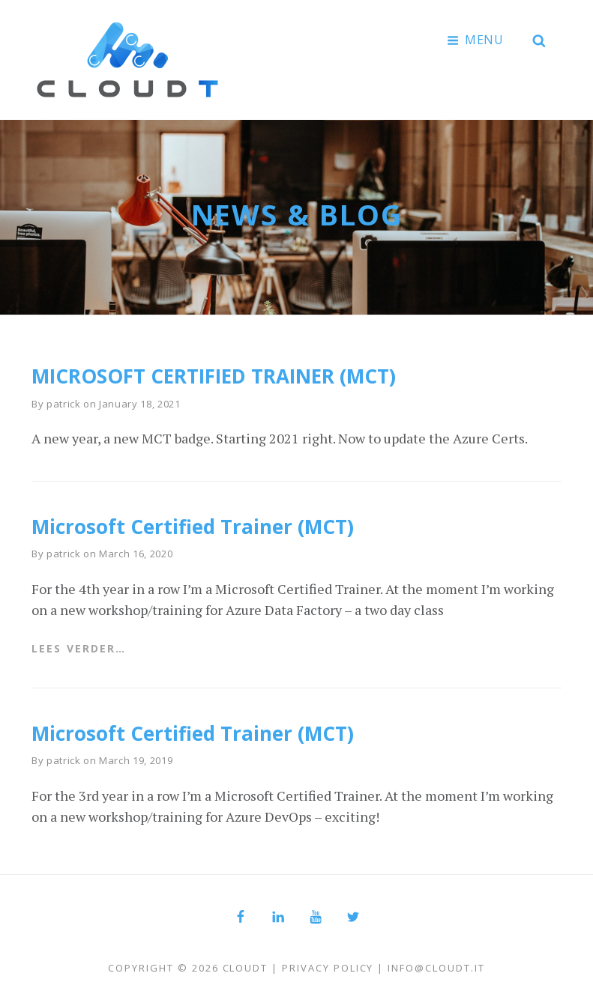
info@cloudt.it (436, 968)
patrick (63, 403)
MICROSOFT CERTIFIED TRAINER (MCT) (213, 376)
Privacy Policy (327, 968)
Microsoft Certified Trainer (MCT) (192, 526)
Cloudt (245, 968)
